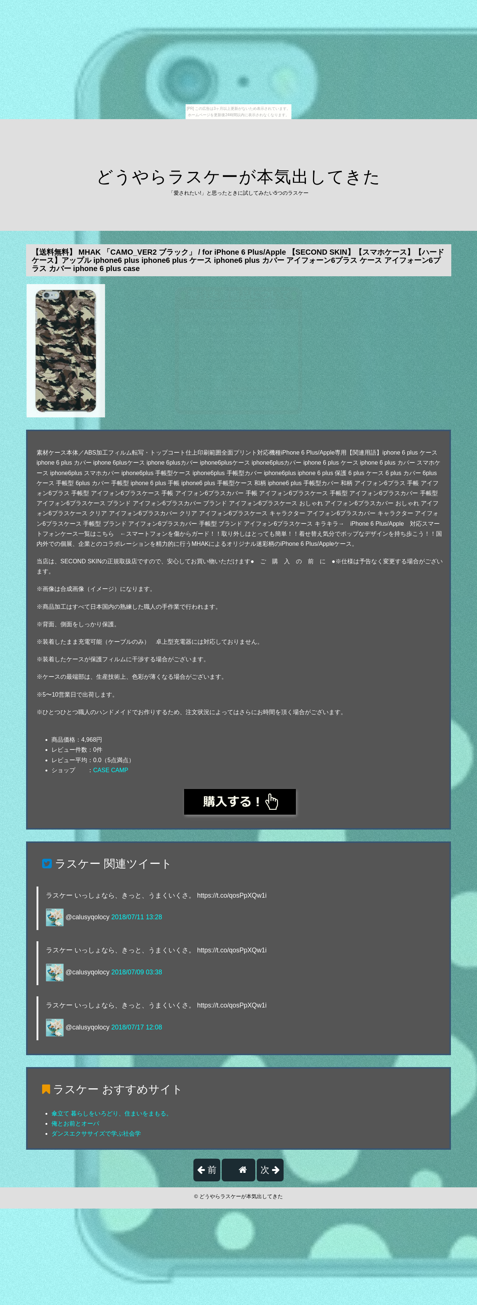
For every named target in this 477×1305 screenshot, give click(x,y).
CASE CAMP (110, 770)
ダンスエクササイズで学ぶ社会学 (96, 1133)
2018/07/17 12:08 (136, 1027)
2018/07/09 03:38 (136, 972)
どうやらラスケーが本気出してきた (238, 176)
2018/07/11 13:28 (136, 917)
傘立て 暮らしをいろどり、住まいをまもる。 (111, 1113)
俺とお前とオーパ (75, 1123)
